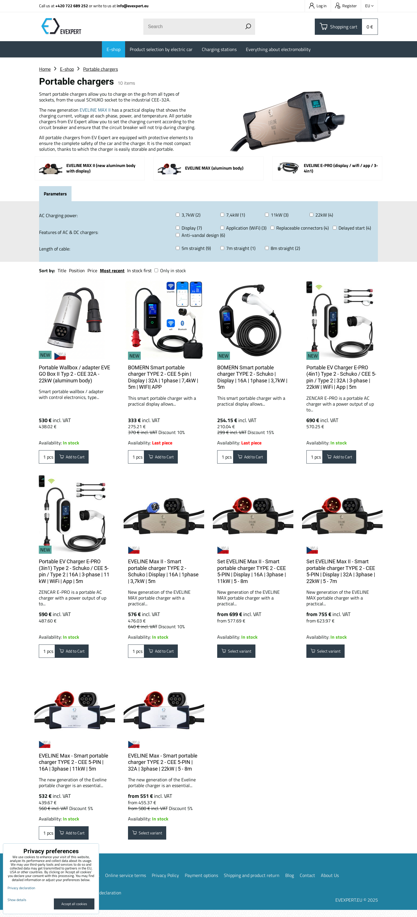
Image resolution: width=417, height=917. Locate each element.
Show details (17, 900)
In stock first (139, 270)
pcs (47, 458)
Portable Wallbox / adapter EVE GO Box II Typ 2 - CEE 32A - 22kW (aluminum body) (74, 374)
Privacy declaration (102, 900)
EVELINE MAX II (95, 109)
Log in (318, 6)
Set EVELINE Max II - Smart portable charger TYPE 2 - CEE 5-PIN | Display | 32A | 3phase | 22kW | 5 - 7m (340, 573)
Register (346, 6)
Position (77, 270)
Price (92, 270)
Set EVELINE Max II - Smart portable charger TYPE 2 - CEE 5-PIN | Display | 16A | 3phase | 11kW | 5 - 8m (251, 573)
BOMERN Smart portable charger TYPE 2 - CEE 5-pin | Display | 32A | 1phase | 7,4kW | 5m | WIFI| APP (163, 377)
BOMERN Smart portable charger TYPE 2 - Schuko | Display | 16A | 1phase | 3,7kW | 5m (252, 377)
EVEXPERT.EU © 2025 (356, 906)
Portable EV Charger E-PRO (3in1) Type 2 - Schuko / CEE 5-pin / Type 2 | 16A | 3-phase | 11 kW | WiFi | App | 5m (74, 573)
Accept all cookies (74, 904)
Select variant (239, 654)
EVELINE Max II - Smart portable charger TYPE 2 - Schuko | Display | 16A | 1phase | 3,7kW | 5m (163, 573)
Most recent (112, 270)
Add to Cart (75, 458)
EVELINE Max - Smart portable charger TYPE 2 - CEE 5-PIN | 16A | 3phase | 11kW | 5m (73, 766)
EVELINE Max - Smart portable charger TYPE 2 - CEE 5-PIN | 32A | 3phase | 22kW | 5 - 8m (162, 766)
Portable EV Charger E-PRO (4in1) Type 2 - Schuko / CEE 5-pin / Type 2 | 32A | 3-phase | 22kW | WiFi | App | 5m (341, 377)
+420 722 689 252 (71, 6)
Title (62, 270)
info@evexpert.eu (133, 6)
